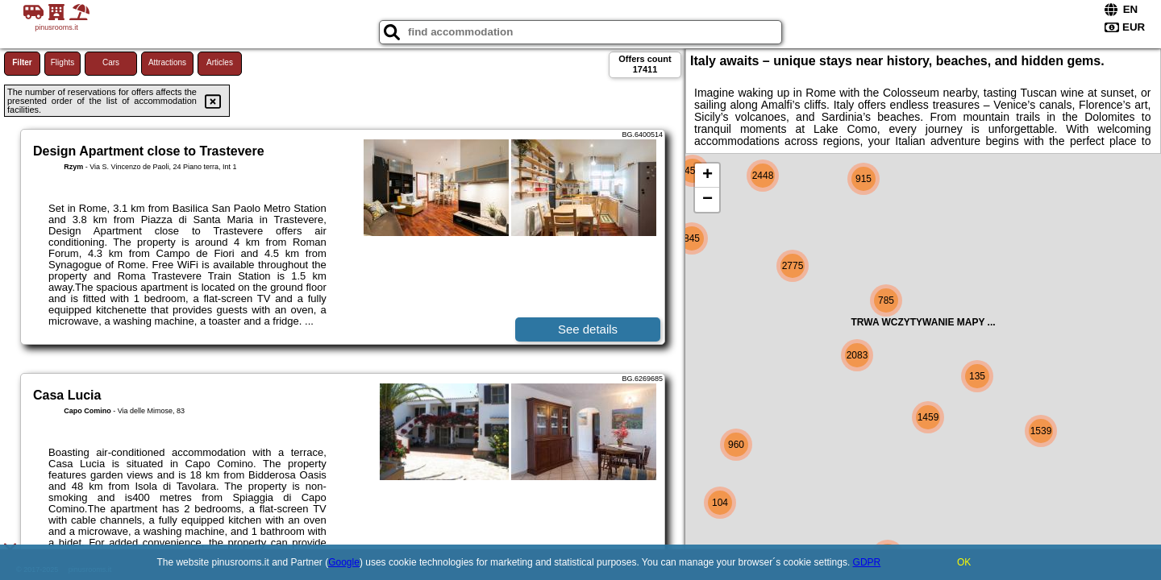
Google (344, 562)
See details (588, 329)
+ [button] (707, 176)
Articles (219, 62)
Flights (62, 62)
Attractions (167, 62)
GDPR (867, 562)
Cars (110, 62)
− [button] (707, 200)
